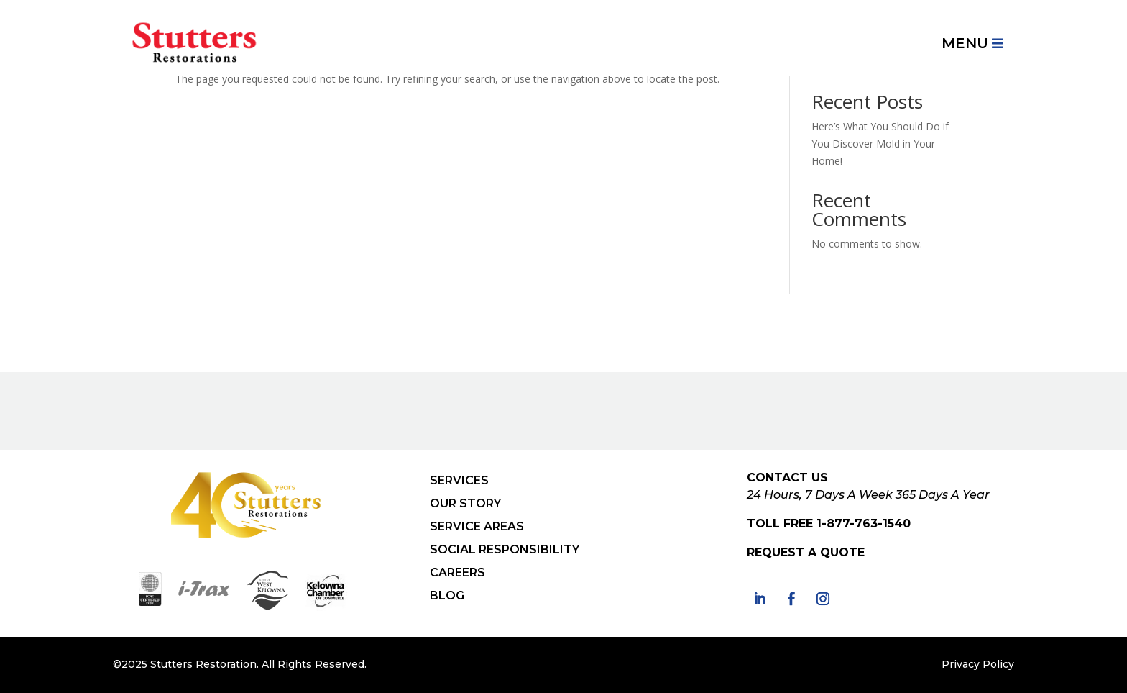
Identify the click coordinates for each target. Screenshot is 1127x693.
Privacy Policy (978, 664)
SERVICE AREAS (477, 526)
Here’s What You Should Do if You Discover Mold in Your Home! (880, 143)
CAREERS (457, 572)
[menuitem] (972, 43)
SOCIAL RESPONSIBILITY (504, 549)
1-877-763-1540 (863, 523)
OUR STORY (465, 503)
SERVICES (459, 480)
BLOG (447, 595)
